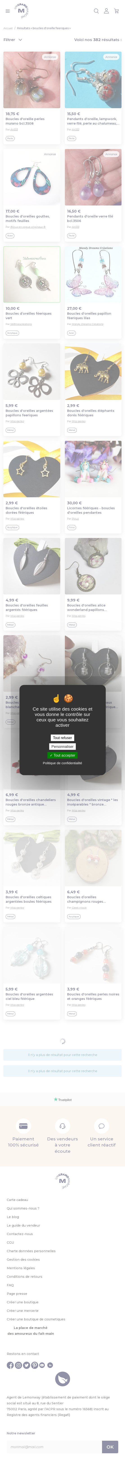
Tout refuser (62, 738)
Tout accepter (62, 755)
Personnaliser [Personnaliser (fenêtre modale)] (63, 746)
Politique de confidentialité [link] (62, 763)
